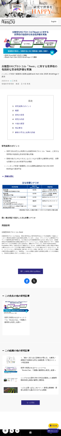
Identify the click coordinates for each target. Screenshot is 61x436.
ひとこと (52, 431)
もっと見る (30, 402)
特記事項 (18, 128)
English (54, 21)
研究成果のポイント (23, 106)
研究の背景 (19, 115)
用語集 (53, 426)
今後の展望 (19, 124)
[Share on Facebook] (27, 283)
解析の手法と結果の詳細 (25, 132)
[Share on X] (34, 283)
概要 (17, 110)
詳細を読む (8, 176)
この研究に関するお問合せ (30, 271)
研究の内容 (19, 119)
